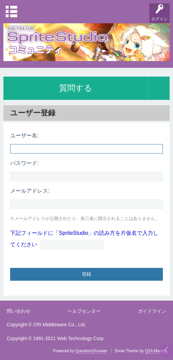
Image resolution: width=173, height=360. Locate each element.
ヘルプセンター (84, 311)
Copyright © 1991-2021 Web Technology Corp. (56, 338)
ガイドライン (152, 311)
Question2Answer (91, 351)
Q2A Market (155, 351)
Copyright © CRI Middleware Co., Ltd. (46, 324)
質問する (75, 87)
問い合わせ (18, 311)
